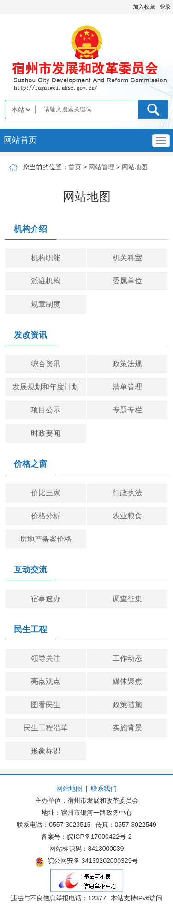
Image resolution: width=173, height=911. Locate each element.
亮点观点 (45, 681)
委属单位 (127, 281)
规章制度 (45, 304)
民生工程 (30, 629)
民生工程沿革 (46, 728)
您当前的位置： (45, 167)
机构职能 (45, 258)
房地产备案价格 (46, 539)
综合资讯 (45, 364)
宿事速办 (45, 599)
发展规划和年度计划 (45, 387)
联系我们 (104, 788)
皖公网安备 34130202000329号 (86, 862)
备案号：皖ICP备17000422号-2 (86, 836)
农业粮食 (127, 516)
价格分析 (45, 516)
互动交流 (30, 569)
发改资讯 (30, 334)
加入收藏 (144, 7)
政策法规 (127, 364)
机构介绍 (30, 229)
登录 (165, 7)
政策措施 (127, 704)
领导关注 (45, 658)
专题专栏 (127, 410)
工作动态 (127, 658)
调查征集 (127, 599)
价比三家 (45, 493)
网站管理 (101, 167)
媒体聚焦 (127, 681)
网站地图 (135, 167)
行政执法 (127, 493)
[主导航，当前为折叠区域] (161, 140)
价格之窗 (30, 463)
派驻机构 (45, 281)
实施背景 (127, 728)
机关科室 (127, 258)
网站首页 (20, 140)
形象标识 (45, 751)
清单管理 (127, 387)
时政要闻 (45, 433)
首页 (74, 167)
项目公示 (45, 410)
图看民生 (45, 704)
